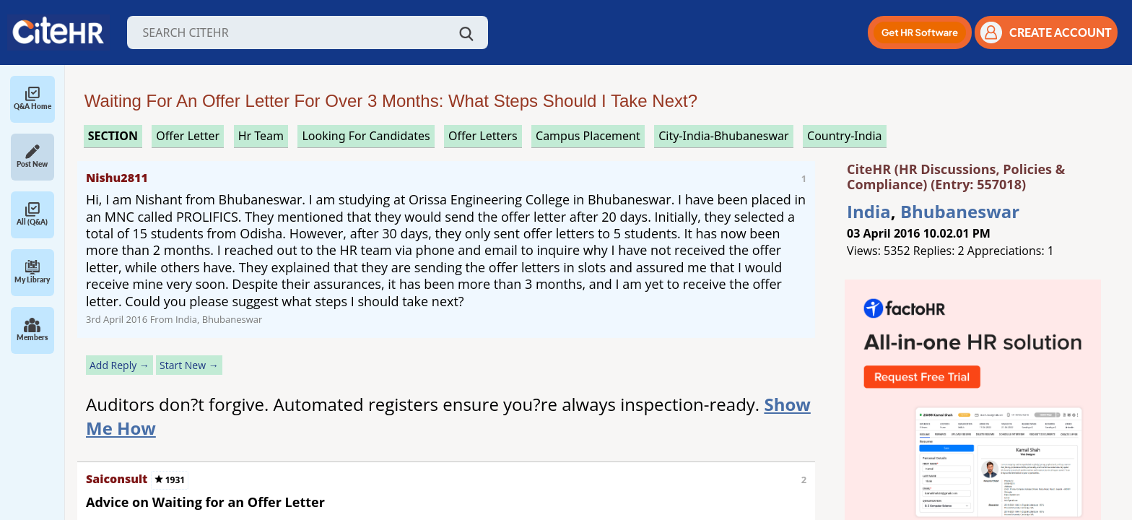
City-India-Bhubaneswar (723, 136)
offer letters (483, 136)
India (869, 211)
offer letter (187, 136)
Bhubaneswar (959, 211)
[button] (920, 32)
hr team (261, 136)
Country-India (844, 136)
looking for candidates (366, 136)
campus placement (588, 136)
